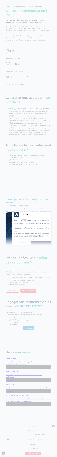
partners (24, 219)
